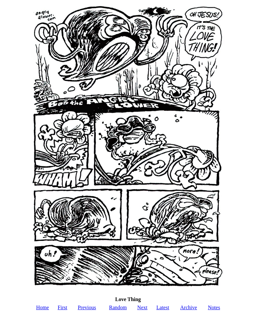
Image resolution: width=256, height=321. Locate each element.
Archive (188, 307)
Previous (87, 307)
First (62, 307)
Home (42, 307)
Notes (214, 307)
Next (142, 307)
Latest (162, 307)
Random (118, 307)
